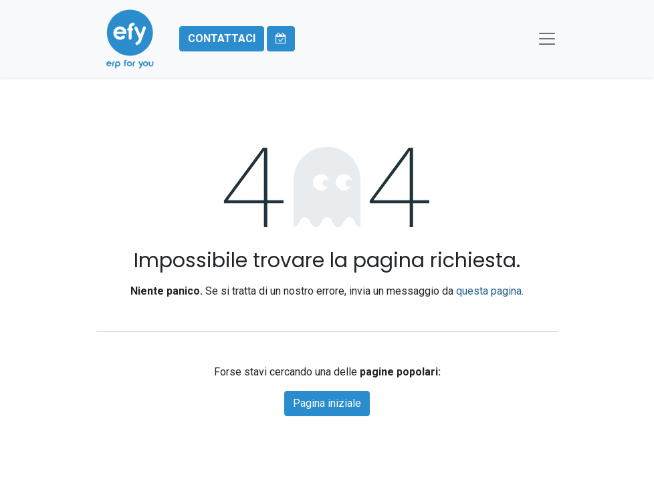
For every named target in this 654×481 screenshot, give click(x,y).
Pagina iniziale (327, 403)
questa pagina (489, 291)
